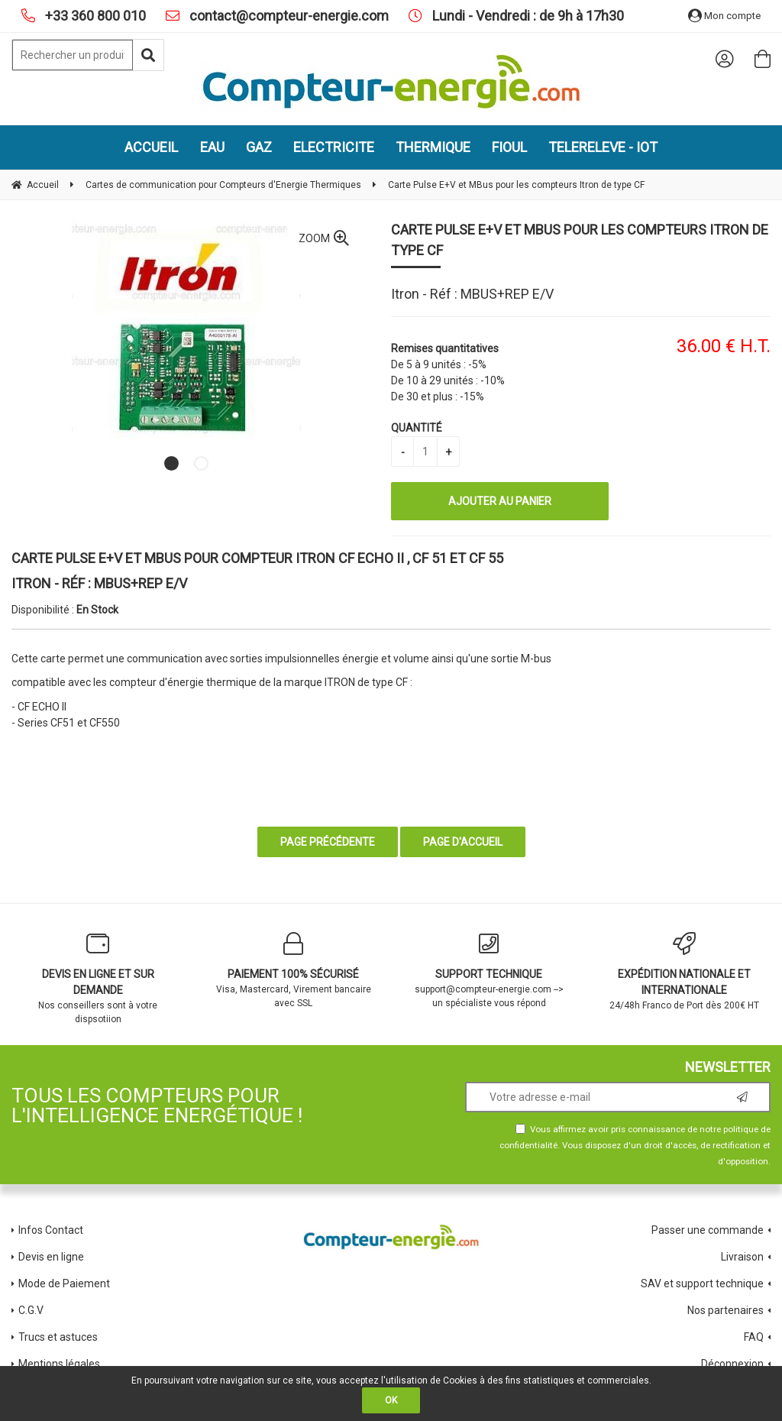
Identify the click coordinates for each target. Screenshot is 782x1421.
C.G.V (31, 1310)
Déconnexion (732, 1364)
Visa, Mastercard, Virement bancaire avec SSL (293, 970)
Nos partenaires (725, 1310)
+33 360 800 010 (94, 16)
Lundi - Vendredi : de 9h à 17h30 (526, 16)
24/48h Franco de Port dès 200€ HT (684, 971)
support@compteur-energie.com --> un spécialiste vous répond (488, 970)
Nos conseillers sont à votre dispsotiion (97, 978)
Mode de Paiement (64, 1283)
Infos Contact (50, 1230)
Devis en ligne (51, 1257)
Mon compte (724, 15)
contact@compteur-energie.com (287, 16)
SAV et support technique (702, 1283)
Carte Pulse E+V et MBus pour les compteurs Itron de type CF (579, 240)
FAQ (754, 1337)
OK (391, 1400)
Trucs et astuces (59, 1337)
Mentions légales (59, 1364)
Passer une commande (707, 1230)
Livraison (742, 1257)
